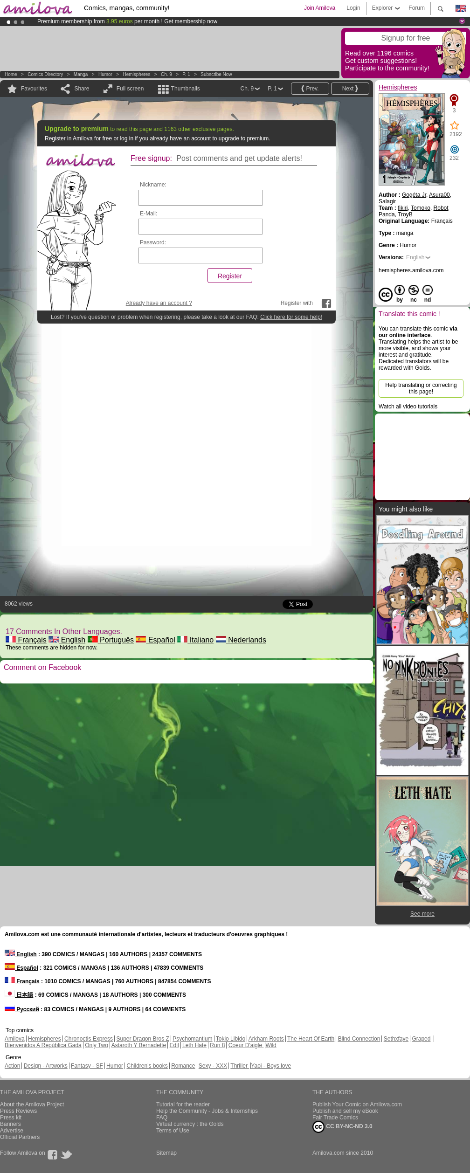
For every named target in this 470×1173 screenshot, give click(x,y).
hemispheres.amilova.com (411, 270)
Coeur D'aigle (246, 1045)
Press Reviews (18, 1111)
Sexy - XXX (213, 1066)
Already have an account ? (159, 303)
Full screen (130, 88)
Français (26, 640)
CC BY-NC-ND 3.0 (342, 1127)
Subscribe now (216, 74)
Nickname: (153, 184)
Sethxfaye (396, 1038)
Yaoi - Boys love (271, 1066)
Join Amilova (319, 8)
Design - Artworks (46, 1066)
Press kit (10, 1117)
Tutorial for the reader (183, 1104)
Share (81, 88)
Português (111, 640)
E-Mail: (148, 213)
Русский (22, 1009)
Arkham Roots (266, 1038)
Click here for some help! (291, 317)
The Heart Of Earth (310, 1038)
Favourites (34, 88)
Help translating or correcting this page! (420, 388)
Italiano (195, 640)
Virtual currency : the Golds (190, 1124)
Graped (421, 1038)
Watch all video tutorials (408, 406)
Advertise (11, 1130)
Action (12, 1066)
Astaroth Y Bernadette (138, 1045)
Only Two (96, 1045)
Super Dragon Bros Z (142, 1038)
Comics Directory (45, 74)
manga (81, 74)
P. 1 (186, 74)
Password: (153, 242)
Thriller (239, 1066)
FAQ (161, 1117)
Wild (270, 1045)
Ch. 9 (166, 74)
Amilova (15, 1038)
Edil (174, 1045)
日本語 (19, 995)
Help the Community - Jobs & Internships (207, 1111)
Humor (105, 74)
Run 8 (217, 1045)
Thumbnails (185, 88)
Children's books (146, 1066)
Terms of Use (172, 1130)
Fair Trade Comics (335, 1117)
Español (155, 640)
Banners (10, 1124)
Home (11, 74)
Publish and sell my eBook (345, 1111)
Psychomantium (192, 1038)
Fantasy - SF (87, 1066)
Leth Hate (194, 1045)
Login (353, 8)
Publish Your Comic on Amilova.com (357, 1104)
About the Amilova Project (32, 1104)
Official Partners (20, 1137)
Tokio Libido (230, 1038)
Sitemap (166, 1153)
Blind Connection (359, 1038)
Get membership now (190, 21)
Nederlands (241, 640)
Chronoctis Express (88, 1038)
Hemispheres (136, 74)
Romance (183, 1066)
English (66, 640)
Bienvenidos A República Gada (43, 1045)
